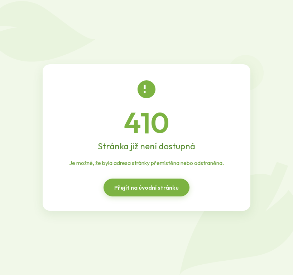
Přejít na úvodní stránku (146, 187)
